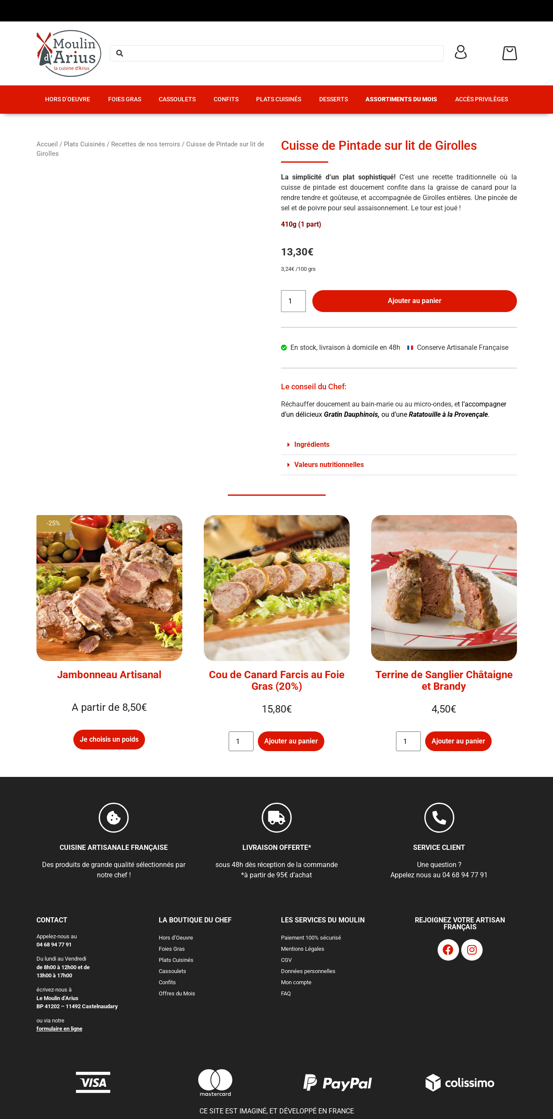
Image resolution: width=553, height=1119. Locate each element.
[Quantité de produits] (293, 301)
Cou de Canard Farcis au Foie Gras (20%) (276, 680)
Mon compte (296, 982)
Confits (226, 99)
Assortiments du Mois (401, 99)
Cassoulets (177, 99)
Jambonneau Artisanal (109, 675)
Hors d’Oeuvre (67, 99)
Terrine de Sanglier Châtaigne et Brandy (444, 680)
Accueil (47, 144)
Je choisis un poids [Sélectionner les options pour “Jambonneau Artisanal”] (109, 739)
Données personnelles (308, 971)
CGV (286, 960)
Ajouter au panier (414, 301)
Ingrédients (311, 444)
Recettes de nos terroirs (145, 144)
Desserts (333, 99)
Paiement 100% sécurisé (311, 937)
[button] (399, 445)
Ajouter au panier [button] (291, 741)
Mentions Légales (302, 949)
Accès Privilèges (481, 99)
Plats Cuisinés (278, 99)
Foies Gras (124, 99)
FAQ (286, 993)
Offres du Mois (177, 993)
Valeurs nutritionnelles (329, 465)
